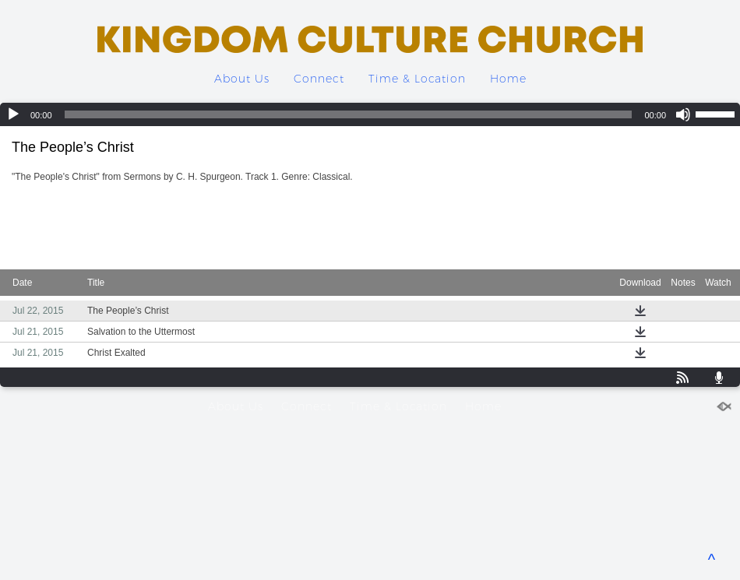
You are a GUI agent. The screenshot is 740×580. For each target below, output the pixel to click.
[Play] (13, 114)
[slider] (349, 114)
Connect (319, 79)
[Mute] (683, 114)
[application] (370, 114)
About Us (242, 79)
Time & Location (417, 79)
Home (508, 79)
